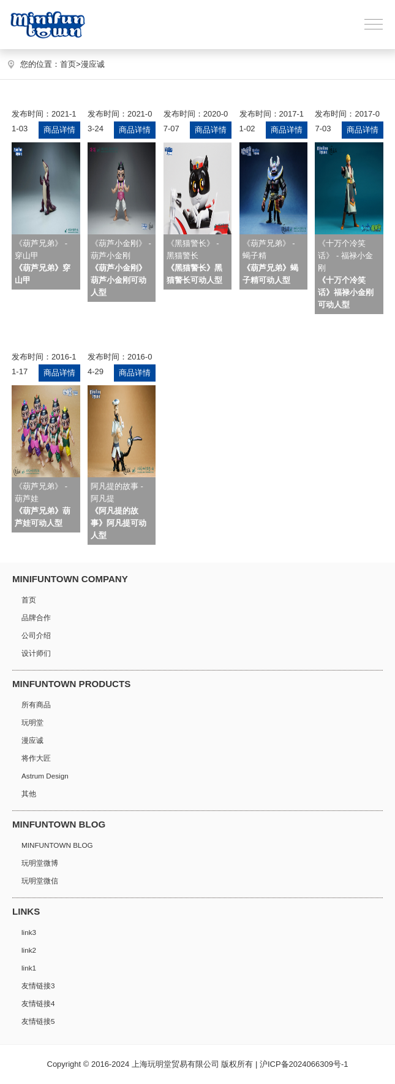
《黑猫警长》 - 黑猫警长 (194, 262)
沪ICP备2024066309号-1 (304, 1064)
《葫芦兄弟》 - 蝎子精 (270, 262)
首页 (70, 64)
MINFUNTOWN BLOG (57, 845)
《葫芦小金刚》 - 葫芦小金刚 (121, 268)
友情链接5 (38, 1021)
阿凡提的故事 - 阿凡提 (118, 511)
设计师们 (36, 653)
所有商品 (36, 705)
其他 (28, 794)
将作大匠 (36, 758)
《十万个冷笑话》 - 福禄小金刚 (346, 274)
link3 (28, 932)
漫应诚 (93, 64)
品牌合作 (36, 617)
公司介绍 (36, 635)
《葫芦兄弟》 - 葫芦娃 (42, 505)
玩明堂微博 (39, 863)
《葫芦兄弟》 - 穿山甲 (42, 262)
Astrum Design (45, 776)
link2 (28, 950)
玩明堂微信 (39, 881)
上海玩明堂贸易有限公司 (175, 1064)
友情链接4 (38, 1003)
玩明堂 (32, 722)
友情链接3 (38, 986)
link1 (28, 968)
